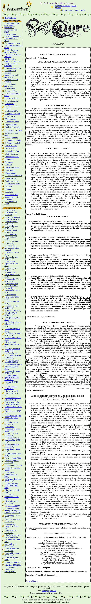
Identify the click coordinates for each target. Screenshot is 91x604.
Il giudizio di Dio (11, 98)
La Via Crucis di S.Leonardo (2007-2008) (11, 485)
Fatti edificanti (10, 178)
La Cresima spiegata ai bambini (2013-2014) (12, 324)
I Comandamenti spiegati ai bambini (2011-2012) (11, 377)
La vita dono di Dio (12, 184)
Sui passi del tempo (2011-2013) (12, 372)
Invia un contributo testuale (74, 10)
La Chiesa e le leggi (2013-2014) (12, 334)
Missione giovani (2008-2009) (11, 462)
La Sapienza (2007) (12, 506)
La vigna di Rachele (12, 140)
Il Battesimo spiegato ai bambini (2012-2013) (13, 366)
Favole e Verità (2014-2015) (10, 314)
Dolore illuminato (12, 157)
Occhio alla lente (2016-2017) (11, 258)
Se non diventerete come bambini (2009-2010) (12, 440)
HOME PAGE (10, 18)
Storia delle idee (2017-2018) (11, 227)
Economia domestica (13, 68)
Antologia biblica (11, 138)
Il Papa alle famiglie (13, 143)
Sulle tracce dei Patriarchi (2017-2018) (10, 237)
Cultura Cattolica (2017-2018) (11, 231)
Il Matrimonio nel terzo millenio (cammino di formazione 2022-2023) (11, 27)
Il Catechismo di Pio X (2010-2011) (12, 399)
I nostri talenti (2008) (13, 465)
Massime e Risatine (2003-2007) (12, 520)
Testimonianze (10, 173)
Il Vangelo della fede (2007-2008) (12, 480)
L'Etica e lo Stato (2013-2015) (11, 307)
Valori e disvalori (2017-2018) (11, 242)
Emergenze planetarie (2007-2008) (11, 474)
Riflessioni (9, 159)
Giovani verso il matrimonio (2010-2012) (11, 393)
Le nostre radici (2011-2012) (10, 388)
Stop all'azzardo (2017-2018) (11, 223)
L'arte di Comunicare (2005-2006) (12, 554)
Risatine (8, 189)
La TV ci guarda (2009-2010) (11, 434)
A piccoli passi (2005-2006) (10, 545)
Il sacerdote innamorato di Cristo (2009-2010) (12, 429)
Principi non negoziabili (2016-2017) (11, 263)
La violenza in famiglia (10, 72)
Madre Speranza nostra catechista (11, 51)
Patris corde (9, 104)
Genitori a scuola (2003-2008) (11, 502)
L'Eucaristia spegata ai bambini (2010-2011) (12, 418)
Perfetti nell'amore (12, 167)
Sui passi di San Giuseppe (10, 65)
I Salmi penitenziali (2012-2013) (12, 350)
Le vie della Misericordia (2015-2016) (12, 290)
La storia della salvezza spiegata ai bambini (11, 248)
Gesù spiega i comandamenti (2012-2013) (12, 344)
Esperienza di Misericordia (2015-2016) (12, 297)
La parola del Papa (12, 151)
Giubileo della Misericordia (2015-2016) (12, 275)
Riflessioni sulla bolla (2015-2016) (11, 285)
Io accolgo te (10, 116)
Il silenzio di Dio (11, 111)
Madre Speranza (11, 154)
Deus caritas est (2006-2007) (10, 532)
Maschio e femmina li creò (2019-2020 (12, 218)
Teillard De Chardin (12, 127)
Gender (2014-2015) (13, 311)
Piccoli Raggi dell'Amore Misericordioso (10, 86)
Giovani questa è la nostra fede (12, 76)
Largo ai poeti (10, 170)
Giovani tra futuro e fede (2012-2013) (12, 361)
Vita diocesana (10, 119)
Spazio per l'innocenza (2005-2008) (11, 497)
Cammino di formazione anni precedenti (10, 212)
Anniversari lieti (11, 195)
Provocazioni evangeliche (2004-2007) (11, 526)
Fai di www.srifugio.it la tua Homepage (59, 3)
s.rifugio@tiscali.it (49, 591)
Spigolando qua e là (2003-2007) (12, 516)
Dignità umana (11, 124)
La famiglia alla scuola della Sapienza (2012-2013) (12, 355)
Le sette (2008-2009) (13, 458)
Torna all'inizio (32, 581)
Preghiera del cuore (12, 43)
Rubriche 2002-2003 (13, 565)
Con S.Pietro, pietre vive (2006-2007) (12, 536)
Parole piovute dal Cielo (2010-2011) (11, 403)
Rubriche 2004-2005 (13, 562)
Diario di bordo (11, 148)
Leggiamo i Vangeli (12, 114)
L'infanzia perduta (12, 122)
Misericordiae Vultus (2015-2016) (12, 280)
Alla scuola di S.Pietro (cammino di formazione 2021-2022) (12, 37)
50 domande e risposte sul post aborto (13, 60)
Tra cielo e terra (11, 146)
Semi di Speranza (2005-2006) (11, 550)
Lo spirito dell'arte (12, 101)
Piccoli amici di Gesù (13, 130)
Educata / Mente (11, 91)
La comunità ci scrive (13, 176)
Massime (8, 187)
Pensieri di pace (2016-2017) (10, 269)
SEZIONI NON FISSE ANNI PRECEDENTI (10, 569)
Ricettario (9, 192)
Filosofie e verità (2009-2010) (11, 423)
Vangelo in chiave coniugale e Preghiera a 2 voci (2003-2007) (12, 510)
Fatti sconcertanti (11, 181)
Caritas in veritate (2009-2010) (11, 445)
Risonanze (9, 162)
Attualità (8, 165)
